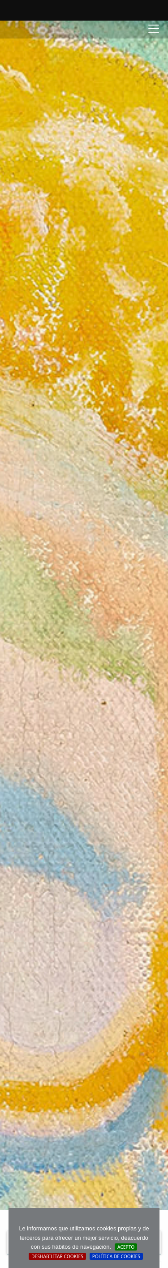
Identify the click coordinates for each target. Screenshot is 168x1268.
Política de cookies (116, 1256)
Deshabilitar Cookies (57, 1256)
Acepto (125, 1247)
